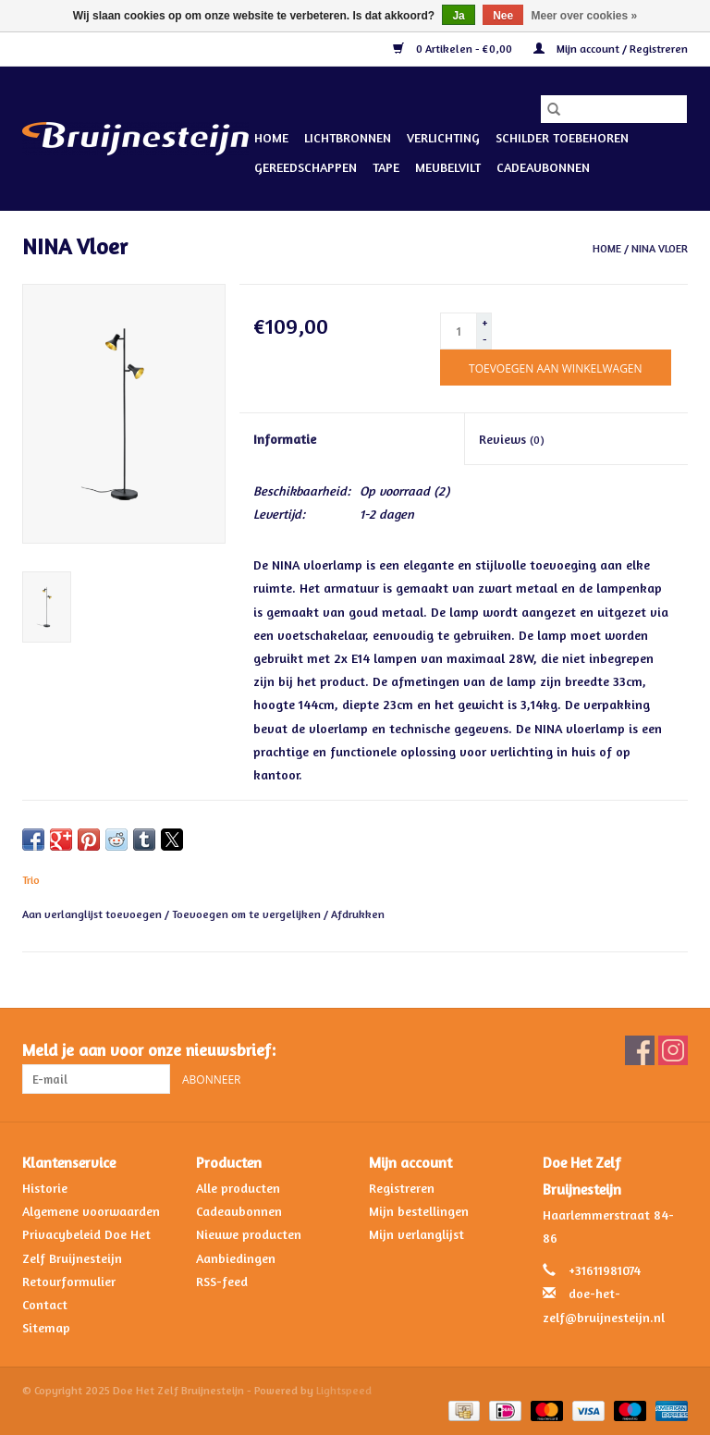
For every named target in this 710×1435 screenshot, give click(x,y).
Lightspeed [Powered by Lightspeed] (344, 1390)
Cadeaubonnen (543, 167)
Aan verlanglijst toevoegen (93, 914)
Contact (44, 1304)
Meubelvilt (448, 167)
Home (271, 137)
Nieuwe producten (248, 1234)
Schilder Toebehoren (562, 137)
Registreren (402, 1188)
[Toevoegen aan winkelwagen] (555, 368)
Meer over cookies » (585, 15)
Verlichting (443, 137)
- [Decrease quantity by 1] (485, 339)
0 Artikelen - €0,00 (454, 48)
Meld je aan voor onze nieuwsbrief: (148, 1050)
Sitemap (46, 1327)
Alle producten (238, 1188)
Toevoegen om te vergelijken (248, 914)
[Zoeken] (614, 109)
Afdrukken (358, 914)
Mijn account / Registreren (610, 48)
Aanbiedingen (235, 1258)
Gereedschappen (305, 167)
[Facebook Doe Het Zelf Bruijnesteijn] (640, 1050)
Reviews (512, 439)
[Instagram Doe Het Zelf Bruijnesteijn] (673, 1050)
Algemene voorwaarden (91, 1211)
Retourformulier (69, 1281)
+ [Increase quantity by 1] (485, 322)
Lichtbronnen (347, 137)
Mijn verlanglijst (416, 1234)
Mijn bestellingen (419, 1211)
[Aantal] (458, 331)
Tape (386, 167)
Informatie (284, 439)
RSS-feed (222, 1281)
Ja (458, 15)
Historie (44, 1188)
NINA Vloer (659, 248)
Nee (503, 15)
